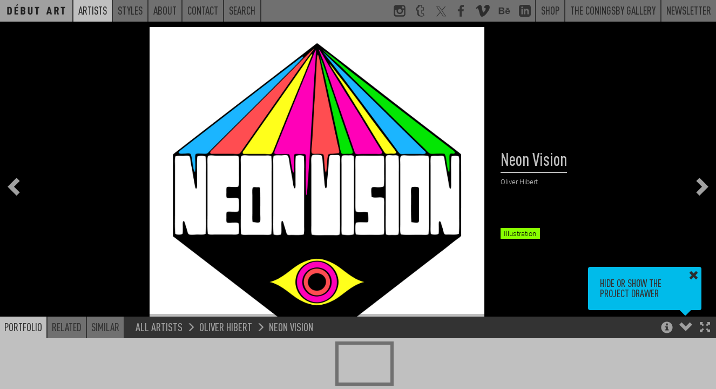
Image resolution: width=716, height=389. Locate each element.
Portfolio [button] (23, 327)
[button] (705, 328)
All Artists (159, 326)
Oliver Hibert (225, 326)
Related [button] (67, 327)
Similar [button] (105, 327)
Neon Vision (291, 326)
